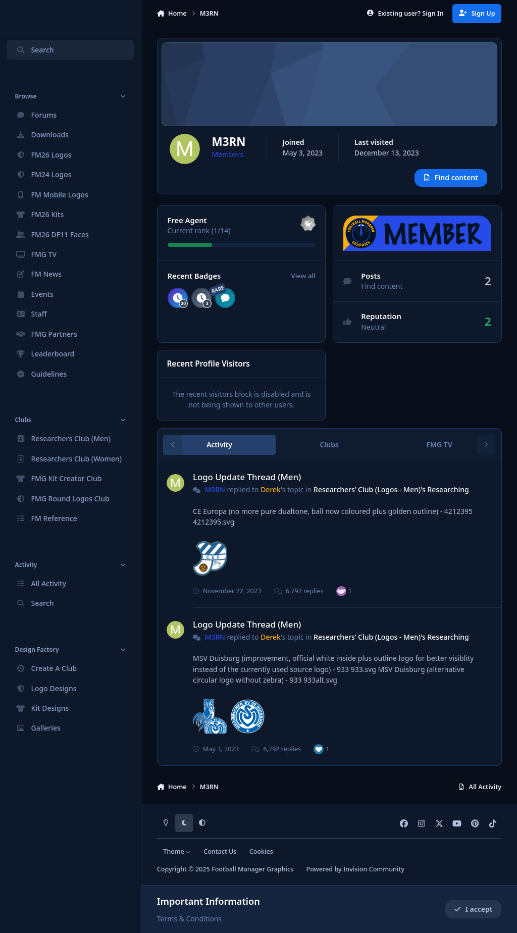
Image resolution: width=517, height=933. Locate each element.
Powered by (355, 869)
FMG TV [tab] (439, 445)
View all (303, 276)
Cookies (261, 851)
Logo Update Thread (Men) (247, 477)
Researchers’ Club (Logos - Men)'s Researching (391, 490)
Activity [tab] (219, 445)
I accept (473, 909)
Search (35, 49)
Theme (177, 851)
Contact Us (219, 851)
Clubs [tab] (329, 445)
